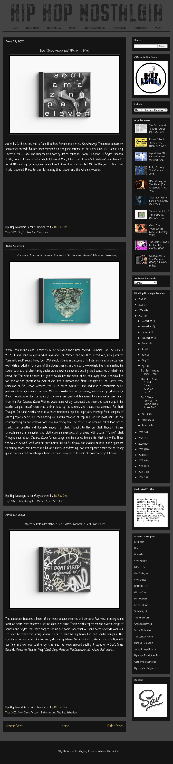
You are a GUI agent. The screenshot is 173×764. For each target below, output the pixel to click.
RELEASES (32, 28)
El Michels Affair (43, 501)
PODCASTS (140, 28)
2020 (141, 444)
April (144, 366)
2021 (141, 438)
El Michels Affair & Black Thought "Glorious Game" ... (149, 386)
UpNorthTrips (141, 586)
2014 (141, 477)
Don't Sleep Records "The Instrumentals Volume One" (64, 524)
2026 (141, 299)
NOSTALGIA (54, 28)
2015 (141, 472)
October (146, 332)
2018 (141, 455)
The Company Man (143, 636)
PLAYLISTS (119, 28)
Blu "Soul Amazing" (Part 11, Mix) (64, 50)
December (147, 321)
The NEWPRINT (142, 617)
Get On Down (141, 573)
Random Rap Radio (143, 643)
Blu (19, 232)
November (147, 326)
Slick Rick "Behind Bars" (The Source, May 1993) (158, 201)
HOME (14, 28)
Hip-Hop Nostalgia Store (146, 668)
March (145, 414)
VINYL (158, 28)
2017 (141, 460)
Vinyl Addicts (140, 561)
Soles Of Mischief (143, 630)
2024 (141, 310)
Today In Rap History (145, 649)
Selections (42, 232)
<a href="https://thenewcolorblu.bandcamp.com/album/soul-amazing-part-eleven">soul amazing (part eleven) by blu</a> (64, 197)
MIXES (72, 28)
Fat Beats (139, 542)
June (144, 355)
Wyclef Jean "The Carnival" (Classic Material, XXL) (158, 156)
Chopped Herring (143, 624)
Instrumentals (48, 712)
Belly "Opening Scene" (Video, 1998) (156, 170)
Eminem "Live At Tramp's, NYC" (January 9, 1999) (158, 143)
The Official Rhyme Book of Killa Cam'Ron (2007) (159, 245)
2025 (141, 304)
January (146, 425)
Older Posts (115, 726)
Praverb (138, 554)
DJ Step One (140, 567)
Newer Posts (14, 726)
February (147, 420)
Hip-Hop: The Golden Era (147, 655)
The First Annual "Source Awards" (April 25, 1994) (157, 128)
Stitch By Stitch (142, 611)
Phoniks (61, 712)
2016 (141, 466)
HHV (136, 548)
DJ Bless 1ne (29, 232)
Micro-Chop (140, 592)
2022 (141, 432)
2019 (141, 449)
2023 (13, 232)
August (145, 343)
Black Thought (25, 501)
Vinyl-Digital (140, 580)
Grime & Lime (141, 605)
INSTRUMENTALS (94, 28)
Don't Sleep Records (29, 712)
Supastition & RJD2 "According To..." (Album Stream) (159, 215)
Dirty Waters (140, 598)
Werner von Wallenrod (145, 662)
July (144, 349)
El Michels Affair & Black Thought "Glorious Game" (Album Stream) (64, 255)
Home (65, 726)
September (147, 338)
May (144, 360)
